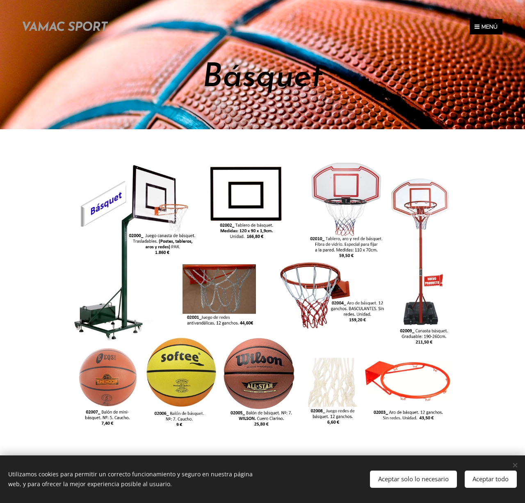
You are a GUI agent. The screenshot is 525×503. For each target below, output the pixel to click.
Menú (486, 26)
